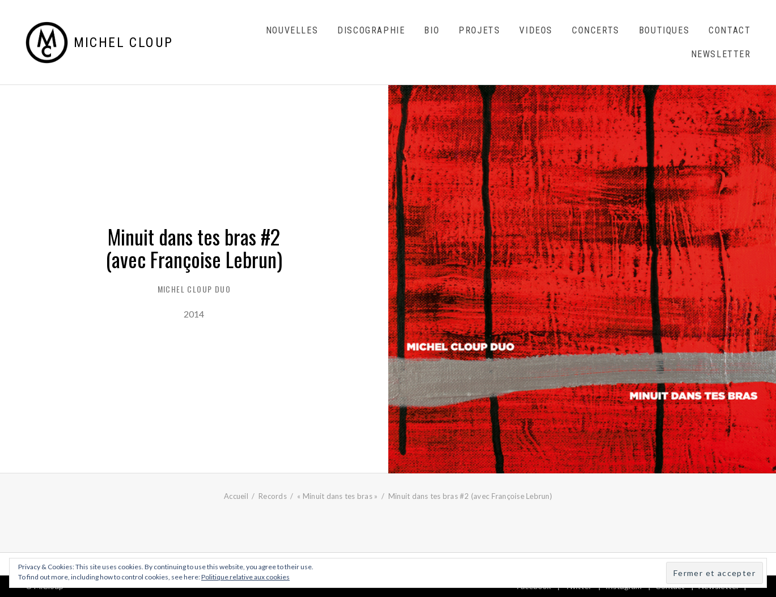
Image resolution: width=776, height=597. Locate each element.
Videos (536, 30)
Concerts (596, 30)
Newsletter (721, 54)
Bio (431, 30)
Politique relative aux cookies (245, 577)
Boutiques (664, 30)
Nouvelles (292, 30)
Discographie (371, 30)
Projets (479, 30)
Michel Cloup (123, 42)
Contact (729, 30)
